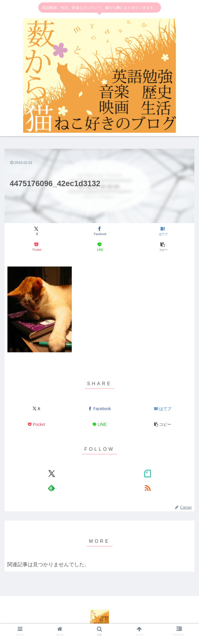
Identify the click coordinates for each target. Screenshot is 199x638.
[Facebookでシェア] (99, 231)
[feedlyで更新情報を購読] (52, 488)
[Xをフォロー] (52, 473)
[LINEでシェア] (99, 247)
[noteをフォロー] (147, 473)
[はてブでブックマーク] (163, 231)
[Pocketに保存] (36, 247)
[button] (163, 247)
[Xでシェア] (36, 231)
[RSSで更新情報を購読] (147, 488)
